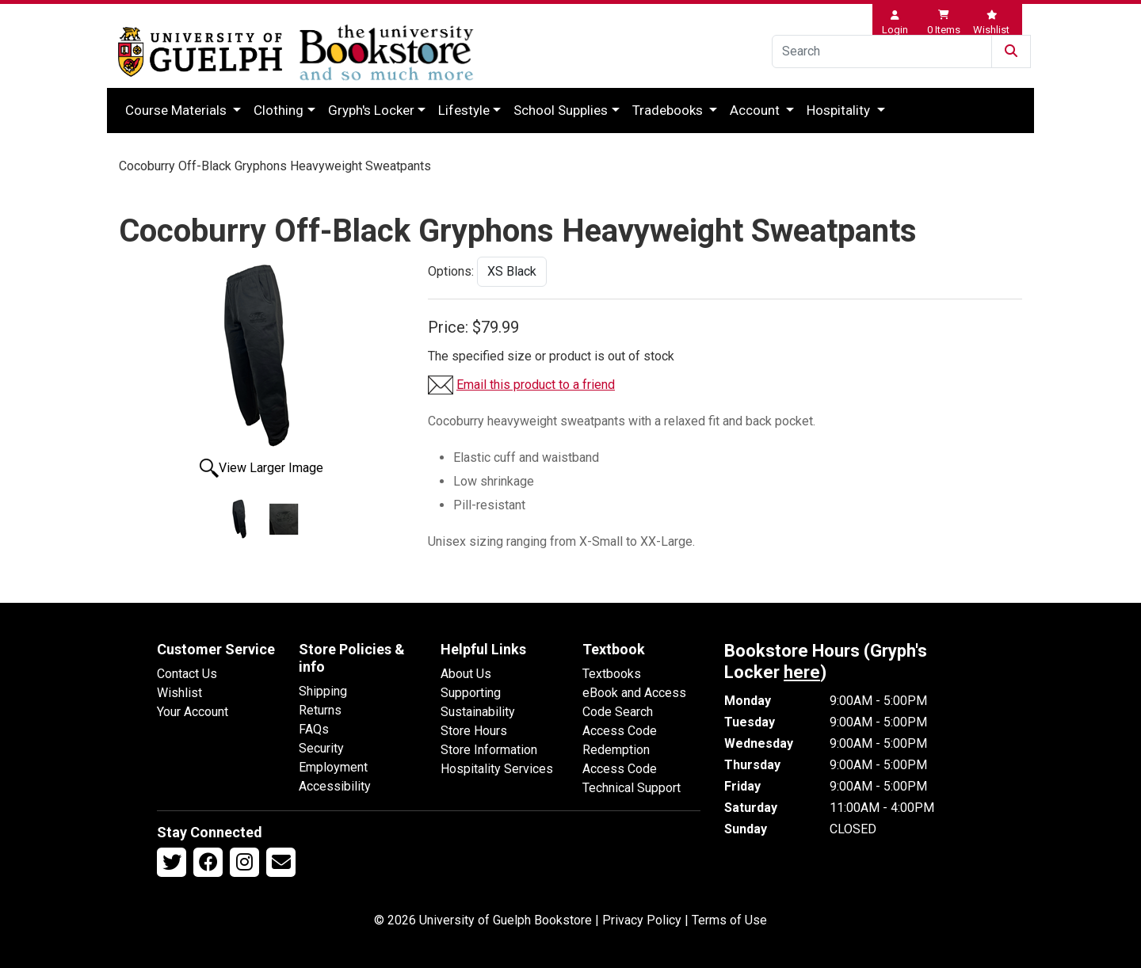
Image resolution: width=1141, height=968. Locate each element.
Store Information (489, 749)
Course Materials (177, 110)
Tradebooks (669, 110)
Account (756, 110)
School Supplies (560, 110)
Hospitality (840, 110)
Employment (333, 767)
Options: (451, 271)
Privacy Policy (641, 920)
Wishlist (179, 692)
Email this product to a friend (535, 384)
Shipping (323, 691)
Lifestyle (464, 110)
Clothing (278, 110)
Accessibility (335, 786)
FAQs (314, 729)
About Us (466, 673)
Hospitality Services (497, 768)
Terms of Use (729, 920)
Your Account (192, 711)
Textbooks (611, 673)
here (802, 672)
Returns (320, 710)
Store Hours (474, 730)
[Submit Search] (1011, 51)
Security (321, 748)
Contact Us (187, 673)
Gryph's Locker (371, 110)
